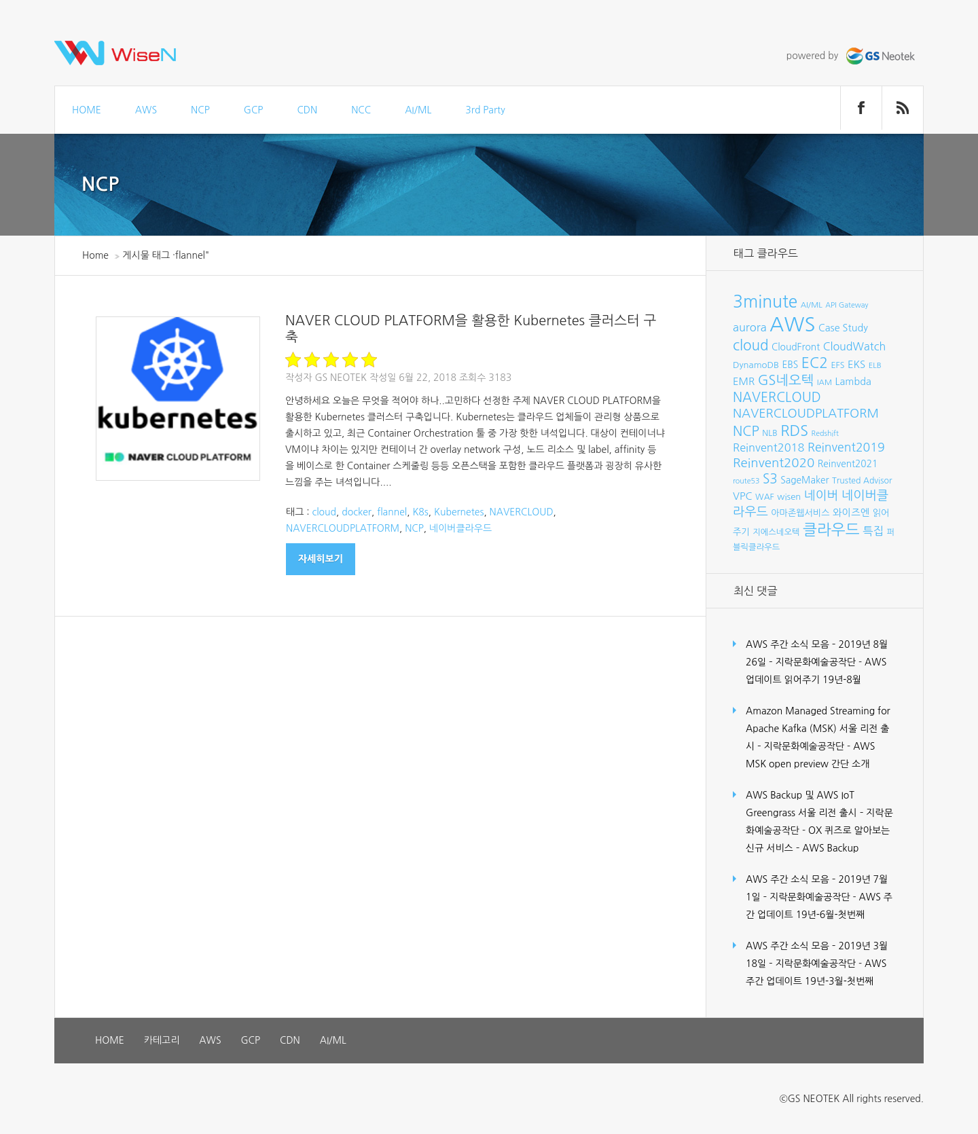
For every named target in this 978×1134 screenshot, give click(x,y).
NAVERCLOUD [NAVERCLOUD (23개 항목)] (777, 397)
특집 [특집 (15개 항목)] (873, 531)
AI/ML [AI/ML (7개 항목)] (811, 305)
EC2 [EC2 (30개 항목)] (814, 363)
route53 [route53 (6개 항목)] (746, 481)
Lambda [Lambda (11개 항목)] (853, 381)
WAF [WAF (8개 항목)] (764, 496)
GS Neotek (340, 377)
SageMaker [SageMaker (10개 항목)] (804, 480)
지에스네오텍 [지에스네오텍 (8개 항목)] (776, 532)
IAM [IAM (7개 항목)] (824, 382)
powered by (852, 55)
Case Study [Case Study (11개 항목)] (843, 328)
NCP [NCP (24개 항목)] (746, 431)
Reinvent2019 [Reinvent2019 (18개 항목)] (846, 447)
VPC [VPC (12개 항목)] (743, 496)
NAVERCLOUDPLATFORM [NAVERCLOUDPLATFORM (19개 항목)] (806, 413)
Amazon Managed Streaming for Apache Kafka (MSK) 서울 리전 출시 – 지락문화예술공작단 (818, 728)
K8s (420, 512)
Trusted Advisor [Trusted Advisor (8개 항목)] (862, 480)
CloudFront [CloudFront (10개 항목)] (796, 347)
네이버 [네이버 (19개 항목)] (821, 496)
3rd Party (485, 110)
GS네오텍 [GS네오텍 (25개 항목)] (786, 380)
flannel (392, 512)
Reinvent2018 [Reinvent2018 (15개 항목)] (768, 447)
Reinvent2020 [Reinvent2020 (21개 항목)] (773, 462)
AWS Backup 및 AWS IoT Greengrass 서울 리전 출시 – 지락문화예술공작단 (819, 812)
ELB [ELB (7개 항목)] (875, 365)
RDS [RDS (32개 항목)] (794, 430)
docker (357, 512)
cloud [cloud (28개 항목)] (751, 345)
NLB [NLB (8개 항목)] (769, 432)
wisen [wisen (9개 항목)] (789, 496)
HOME (86, 110)
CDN (307, 110)
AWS (146, 110)
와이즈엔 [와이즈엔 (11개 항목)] (851, 512)
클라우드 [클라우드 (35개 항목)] (831, 529)
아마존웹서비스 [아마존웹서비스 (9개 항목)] (800, 513)
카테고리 (162, 1040)
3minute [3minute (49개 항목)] (765, 301)
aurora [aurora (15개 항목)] (750, 327)
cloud (324, 512)
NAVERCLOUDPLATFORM (342, 528)
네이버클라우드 (460, 528)
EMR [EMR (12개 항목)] (744, 381)
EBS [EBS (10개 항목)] (790, 364)
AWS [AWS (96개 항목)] (792, 324)
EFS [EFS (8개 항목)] (837, 365)
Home (95, 255)
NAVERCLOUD (522, 512)
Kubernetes (459, 512)
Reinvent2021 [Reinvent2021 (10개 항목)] (848, 464)
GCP (254, 110)
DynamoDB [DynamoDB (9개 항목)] (756, 365)
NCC (361, 110)
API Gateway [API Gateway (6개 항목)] (846, 305)
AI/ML (418, 110)
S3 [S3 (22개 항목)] (770, 479)
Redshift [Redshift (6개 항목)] (825, 433)
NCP (200, 110)
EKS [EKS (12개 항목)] (856, 364)
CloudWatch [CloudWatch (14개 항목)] (854, 346)
